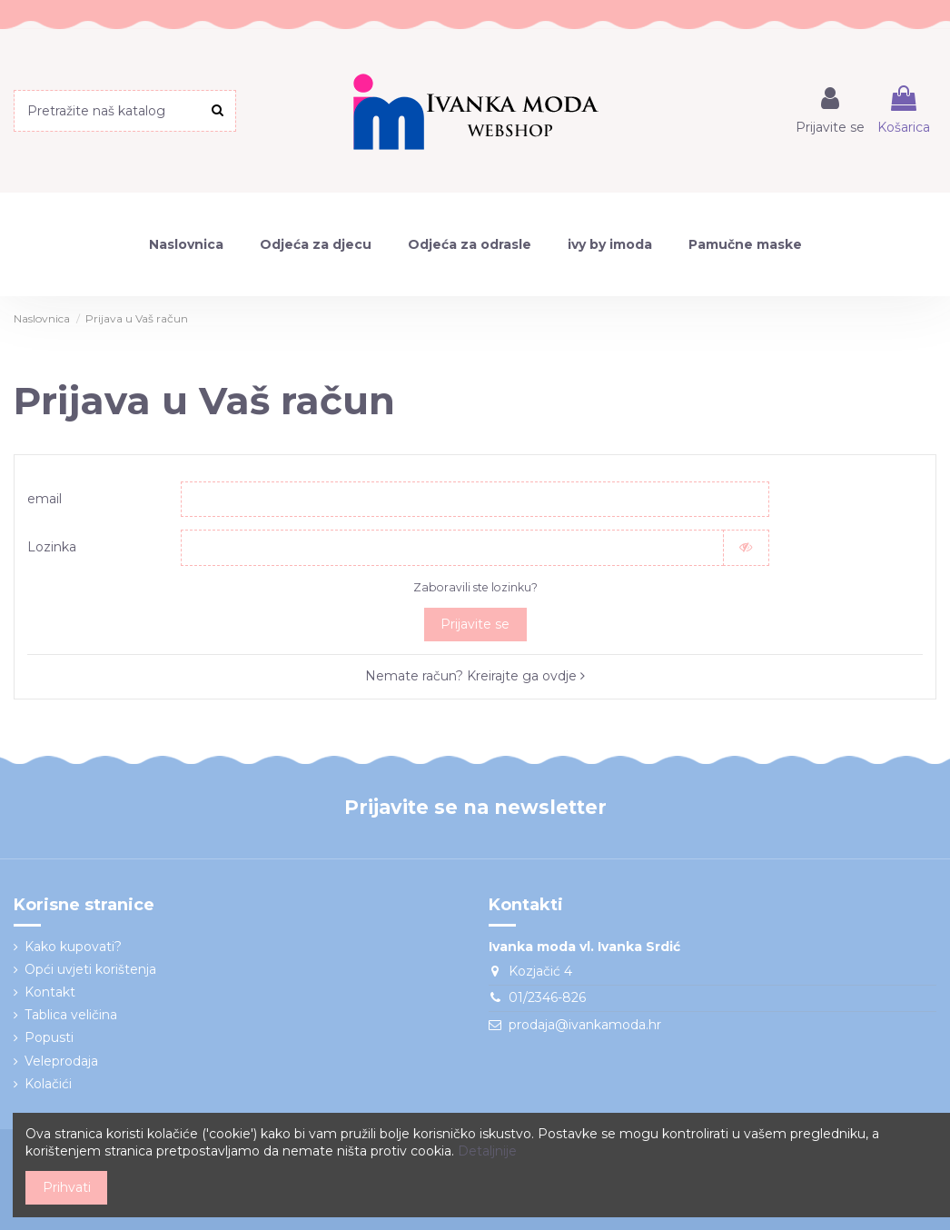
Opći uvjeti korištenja (90, 969)
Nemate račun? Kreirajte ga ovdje (475, 677)
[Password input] (452, 548)
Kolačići (48, 1084)
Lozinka (51, 548)
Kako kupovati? (73, 946)
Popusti (49, 1038)
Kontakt (50, 993)
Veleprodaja (61, 1061)
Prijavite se (475, 625)
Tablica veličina (71, 1015)
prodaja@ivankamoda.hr (585, 1025)
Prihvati (67, 1187)
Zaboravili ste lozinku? (475, 587)
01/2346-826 (547, 998)
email (44, 499)
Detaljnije (487, 1151)
